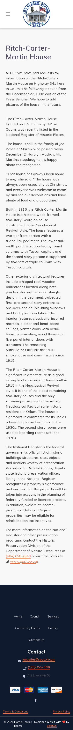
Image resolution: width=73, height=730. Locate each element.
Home (19, 616)
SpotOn (52, 725)
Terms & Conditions (15, 711)
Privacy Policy (61, 711)
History (54, 628)
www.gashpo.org (24, 561)
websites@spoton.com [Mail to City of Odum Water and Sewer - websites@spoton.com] (39, 659)
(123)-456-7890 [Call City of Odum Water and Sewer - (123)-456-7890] (39, 667)
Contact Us (38, 640)
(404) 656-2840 (18, 556)
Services (54, 616)
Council (36, 616)
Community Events (29, 628)
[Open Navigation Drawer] (8, 14)
